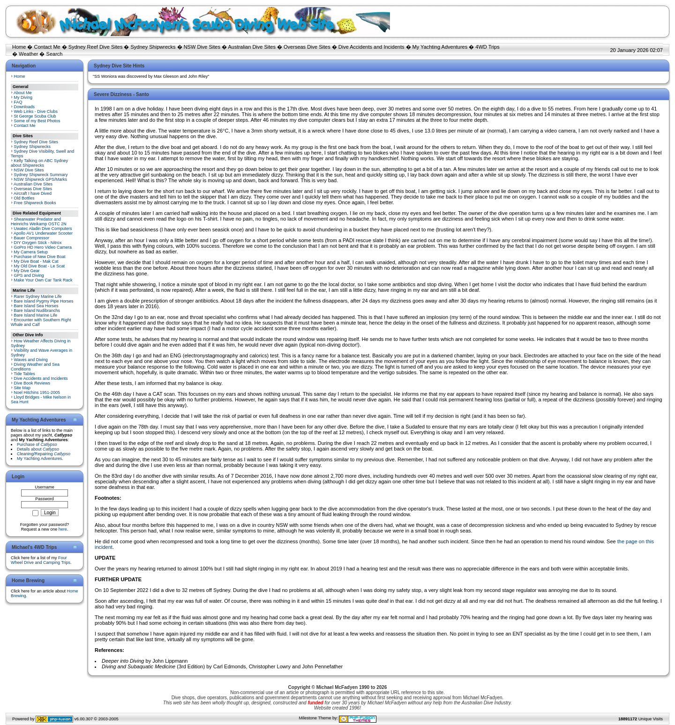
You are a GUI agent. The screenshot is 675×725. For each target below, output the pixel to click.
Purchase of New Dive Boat (40, 256)
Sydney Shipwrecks (153, 47)
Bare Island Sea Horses (36, 305)
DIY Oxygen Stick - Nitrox (38, 242)
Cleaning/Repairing (43, 453)
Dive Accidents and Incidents (371, 47)
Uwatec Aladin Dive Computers (43, 228)
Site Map (22, 387)
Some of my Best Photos (37, 120)
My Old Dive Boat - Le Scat (39, 266)
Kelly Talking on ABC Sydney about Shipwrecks (39, 163)
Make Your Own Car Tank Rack (43, 280)
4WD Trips (487, 47)
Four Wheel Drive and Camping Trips (40, 560)
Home (19, 47)
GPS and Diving (29, 275)
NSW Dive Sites (202, 47)
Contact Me (47, 47)
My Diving (23, 97)
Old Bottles (24, 198)
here (63, 529)
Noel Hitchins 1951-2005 (37, 392)
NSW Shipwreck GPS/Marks (41, 179)
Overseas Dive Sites (307, 47)
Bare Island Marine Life (36, 315)
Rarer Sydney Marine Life (38, 296)
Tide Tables (24, 373)
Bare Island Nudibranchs (37, 310)
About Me (23, 92)
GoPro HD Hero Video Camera (43, 247)
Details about (38, 449)
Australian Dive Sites (252, 47)
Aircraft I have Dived (33, 193)
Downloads (24, 106)
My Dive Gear (27, 270)
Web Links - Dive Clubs (36, 111)
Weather (28, 54)
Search (54, 54)
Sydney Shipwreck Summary (41, 174)
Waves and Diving (31, 359)
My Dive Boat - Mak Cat (36, 261)
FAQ (18, 102)
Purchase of (37, 444)
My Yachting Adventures (440, 47)
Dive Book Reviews (32, 383)
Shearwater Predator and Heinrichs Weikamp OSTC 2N (39, 221)
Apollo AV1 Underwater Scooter (43, 233)
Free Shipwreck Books (35, 202)
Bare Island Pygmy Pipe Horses (44, 301)
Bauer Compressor (32, 238)
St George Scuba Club (35, 116)
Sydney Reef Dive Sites (95, 47)
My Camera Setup (31, 252)
